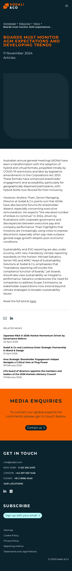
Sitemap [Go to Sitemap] (8, 530)
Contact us (36, 427)
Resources (24, 23)
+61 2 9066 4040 (23, 478)
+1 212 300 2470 (26, 467)
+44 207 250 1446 (25, 473)
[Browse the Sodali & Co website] (13, 6)
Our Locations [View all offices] (13, 483)
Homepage (9, 23)
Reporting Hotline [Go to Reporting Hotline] (14, 546)
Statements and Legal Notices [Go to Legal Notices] (20, 551)
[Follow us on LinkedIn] (4, 491)
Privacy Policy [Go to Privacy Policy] (11, 540)
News (37, 23)
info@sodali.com (13, 462)
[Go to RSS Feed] (11, 491)
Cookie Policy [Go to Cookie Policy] (11, 535)
